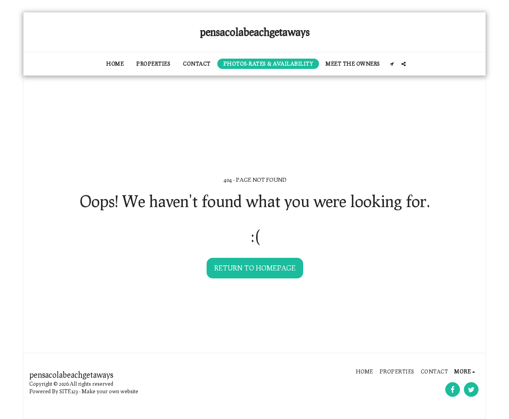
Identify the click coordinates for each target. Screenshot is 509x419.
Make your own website (110, 391)
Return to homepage (255, 268)
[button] (392, 64)
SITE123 (68, 391)
